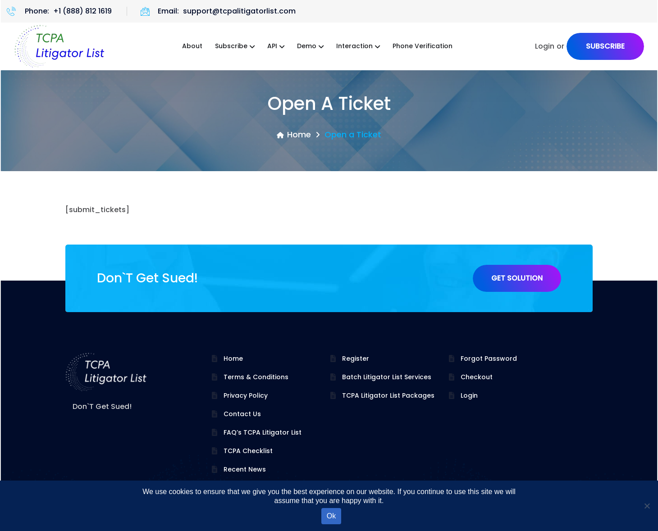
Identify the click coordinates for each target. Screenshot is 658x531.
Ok (331, 516)
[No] (646, 505)
